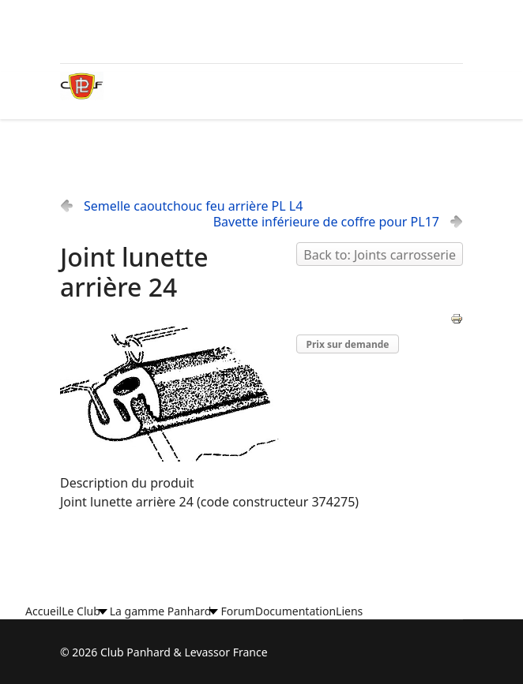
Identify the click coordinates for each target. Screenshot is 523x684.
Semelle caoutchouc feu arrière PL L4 (193, 206)
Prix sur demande (348, 344)
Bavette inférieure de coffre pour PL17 (326, 222)
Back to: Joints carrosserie (379, 255)
